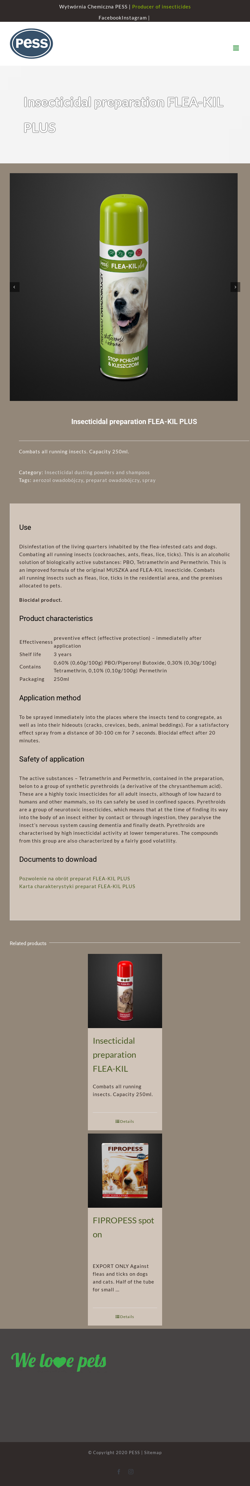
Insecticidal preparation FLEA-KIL (114, 1054)
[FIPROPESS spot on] (125, 1170)
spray (149, 480)
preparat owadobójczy (113, 480)
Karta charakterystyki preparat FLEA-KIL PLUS (77, 886)
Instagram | (136, 18)
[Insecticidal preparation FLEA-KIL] (125, 990)
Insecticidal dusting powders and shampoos (97, 472)
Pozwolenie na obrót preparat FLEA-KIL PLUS (74, 878)
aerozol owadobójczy (58, 480)
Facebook (110, 18)
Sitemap (153, 1452)
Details (127, 1121)
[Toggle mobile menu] (236, 48)
